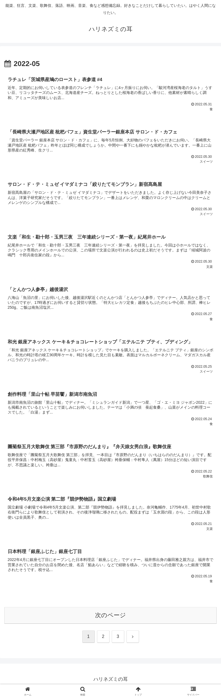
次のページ (110, 618)
